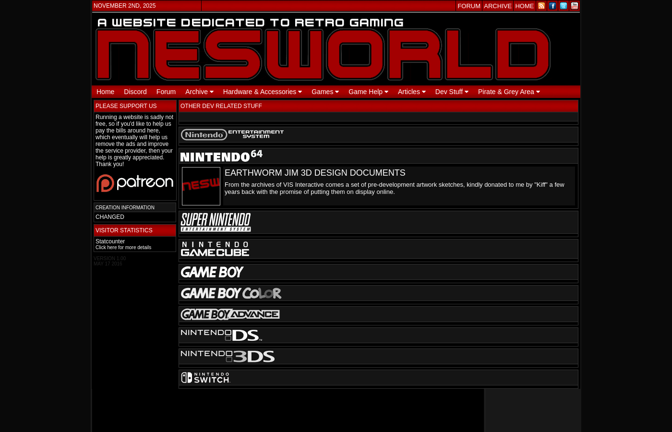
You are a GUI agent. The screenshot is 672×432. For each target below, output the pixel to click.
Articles (412, 92)
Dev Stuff (451, 92)
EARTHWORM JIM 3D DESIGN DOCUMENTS (315, 173)
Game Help (368, 92)
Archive (199, 92)
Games (325, 92)
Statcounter (110, 241)
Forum (166, 92)
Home (105, 92)
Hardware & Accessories (262, 92)
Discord (135, 92)
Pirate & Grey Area (509, 92)
